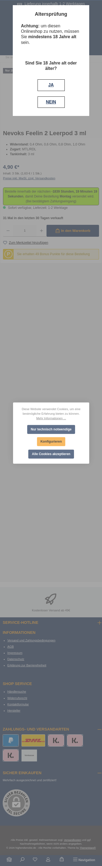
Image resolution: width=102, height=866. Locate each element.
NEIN (51, 102)
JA (51, 85)
